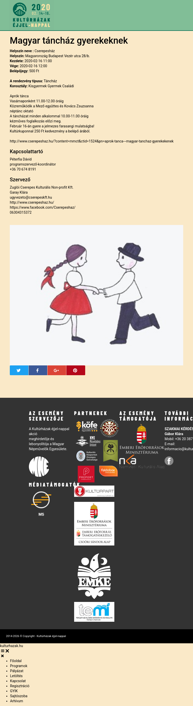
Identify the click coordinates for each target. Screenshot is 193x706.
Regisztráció (19, 686)
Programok (18, 666)
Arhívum (16, 701)
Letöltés (16, 676)
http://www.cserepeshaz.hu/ (32, 202)
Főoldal (16, 661)
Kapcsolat (18, 681)
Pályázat (16, 671)
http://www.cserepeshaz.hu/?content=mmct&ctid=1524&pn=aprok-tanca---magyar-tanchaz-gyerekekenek (92, 141)
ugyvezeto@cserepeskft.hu (31, 197)
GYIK (14, 691)
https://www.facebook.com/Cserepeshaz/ (42, 207)
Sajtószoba (18, 696)
